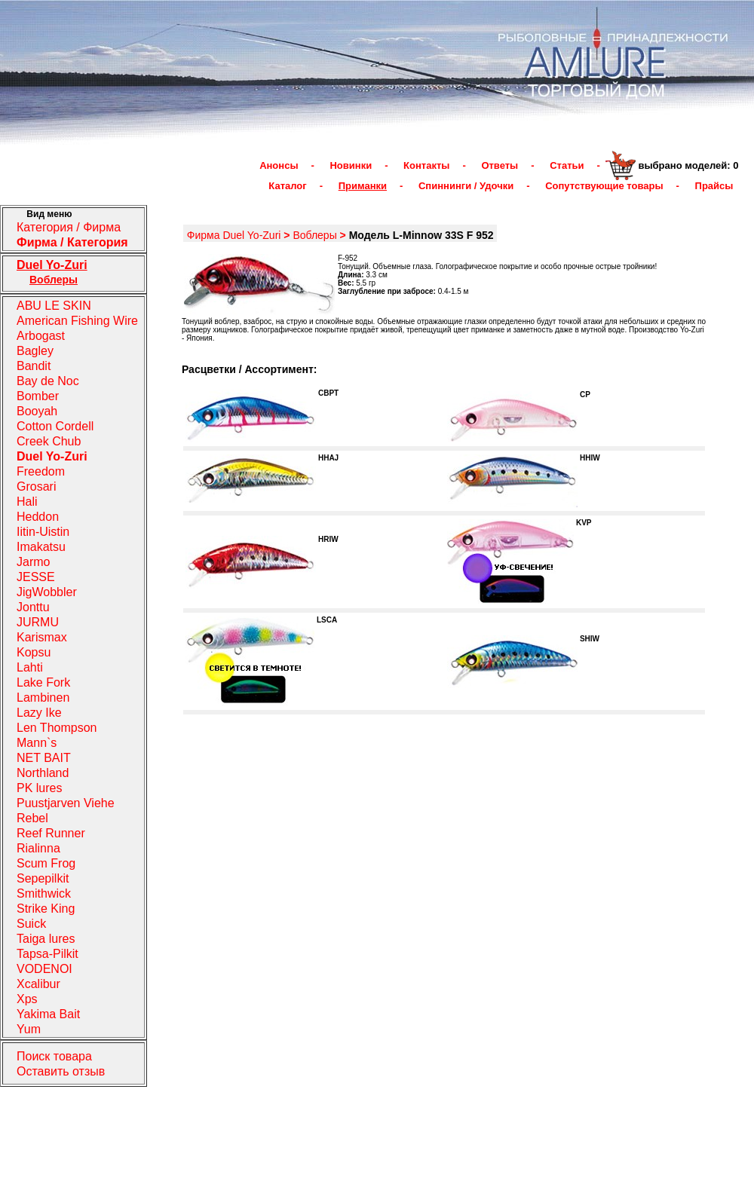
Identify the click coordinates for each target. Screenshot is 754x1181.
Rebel (32, 818)
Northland (43, 772)
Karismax (42, 637)
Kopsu (34, 652)
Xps (27, 999)
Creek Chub (49, 441)
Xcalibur (38, 984)
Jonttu (33, 607)
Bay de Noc (48, 381)
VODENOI (44, 968)
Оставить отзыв (61, 1071)
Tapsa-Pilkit (47, 953)
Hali (27, 501)
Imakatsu (41, 546)
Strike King (46, 908)
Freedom (41, 471)
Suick (31, 923)
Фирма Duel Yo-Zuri (234, 235)
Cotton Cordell (55, 426)
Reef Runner (51, 833)
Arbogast (41, 335)
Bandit (34, 366)
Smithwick (44, 893)
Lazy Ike (39, 712)
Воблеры (314, 235)
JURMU (38, 622)
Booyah (37, 411)
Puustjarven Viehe (66, 803)
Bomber (38, 396)
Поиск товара (54, 1056)
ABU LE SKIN (54, 305)
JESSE (36, 577)
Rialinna (38, 848)
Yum (29, 1029)
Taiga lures (46, 938)
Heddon (38, 516)
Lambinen (43, 697)
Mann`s (37, 742)
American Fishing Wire (77, 320)
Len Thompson (57, 727)
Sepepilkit (43, 878)
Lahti (30, 667)
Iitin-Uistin (43, 531)
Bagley (35, 350)
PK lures (39, 788)
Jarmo (33, 561)
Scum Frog (46, 863)
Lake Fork (43, 682)
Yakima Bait (48, 1014)
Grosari (36, 486)
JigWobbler (47, 592)
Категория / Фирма (69, 227)
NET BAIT (44, 757)
